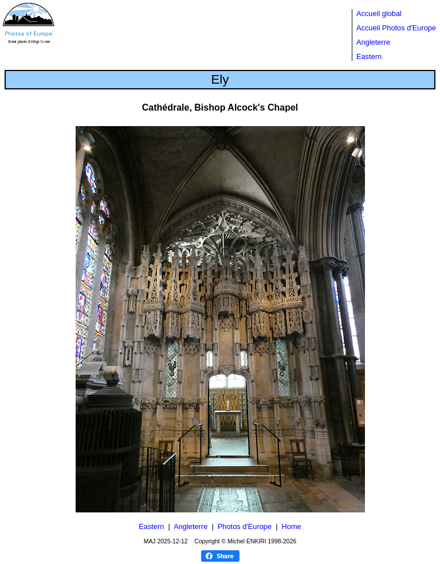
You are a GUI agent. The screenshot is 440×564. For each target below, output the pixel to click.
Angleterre (373, 42)
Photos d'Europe (245, 526)
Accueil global (379, 13)
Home (291, 526)
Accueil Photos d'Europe (396, 27)
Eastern (369, 56)
